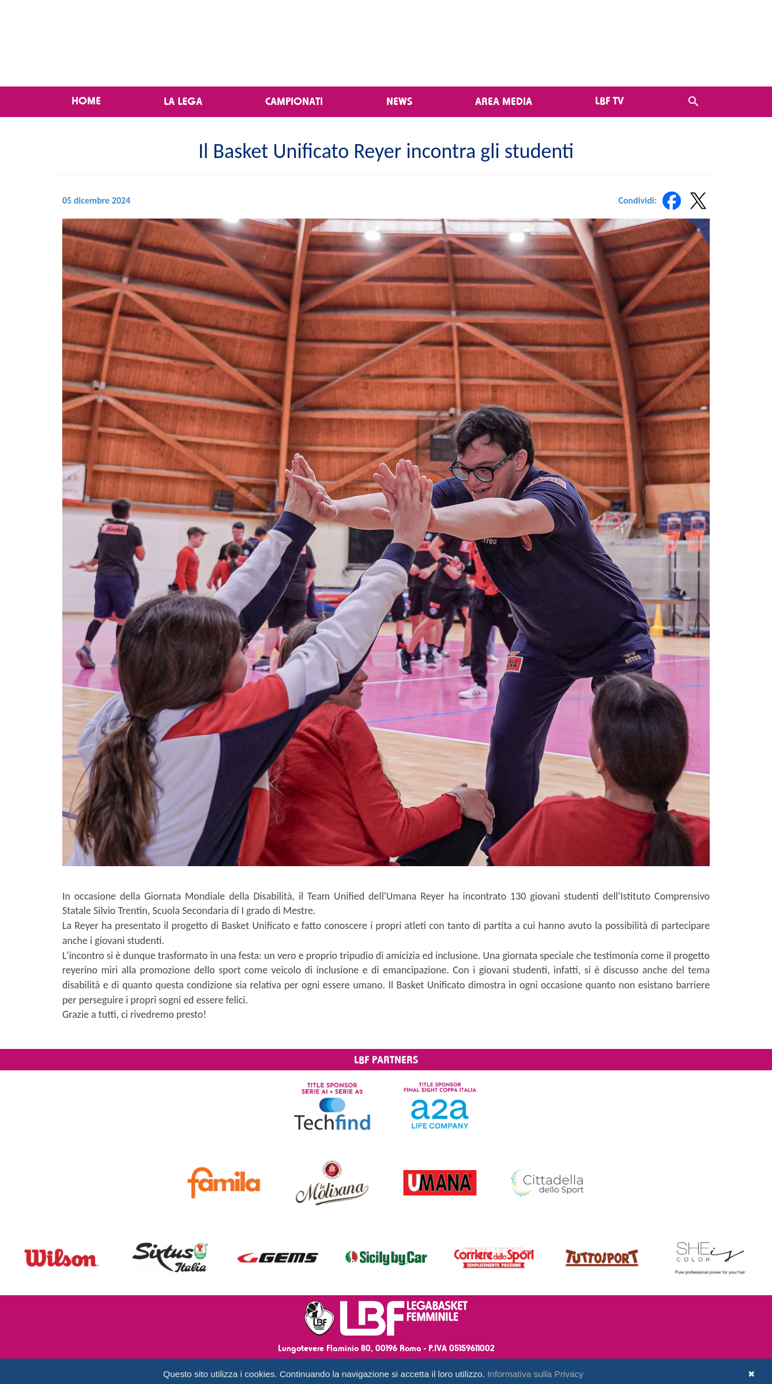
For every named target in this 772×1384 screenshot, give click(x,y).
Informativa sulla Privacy (535, 1374)
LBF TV (609, 100)
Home (86, 100)
